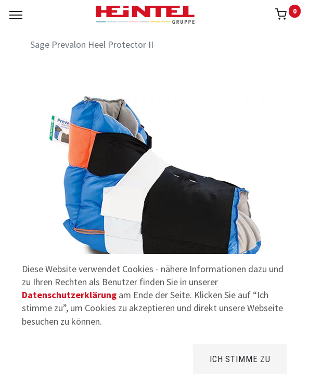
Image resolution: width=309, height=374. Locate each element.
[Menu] (15, 15)
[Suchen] (94, 358)
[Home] (34, 358)
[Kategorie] (215, 358)
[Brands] (155, 358)
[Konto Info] (275, 358)
